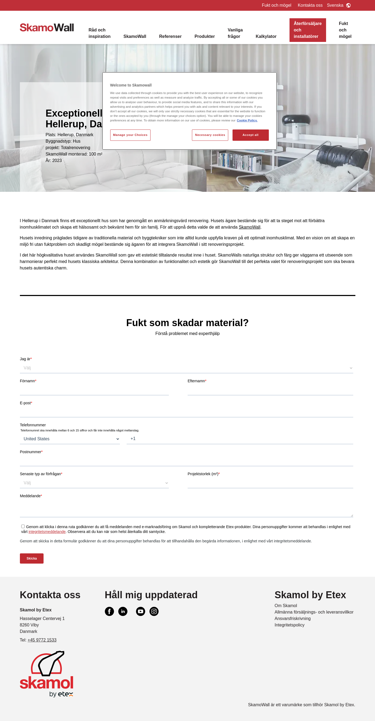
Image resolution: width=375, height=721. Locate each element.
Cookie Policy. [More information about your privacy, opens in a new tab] (247, 120)
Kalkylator (266, 36)
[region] (189, 111)
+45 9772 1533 (42, 640)
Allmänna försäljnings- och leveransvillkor (314, 612)
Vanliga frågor (235, 33)
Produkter (205, 36)
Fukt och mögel (276, 5)
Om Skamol (286, 605)
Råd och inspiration (100, 33)
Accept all (250, 134)
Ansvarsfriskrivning (293, 618)
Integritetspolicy (290, 625)
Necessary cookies (210, 134)
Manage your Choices (130, 134)
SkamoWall (134, 36)
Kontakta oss (310, 5)
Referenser (170, 36)
